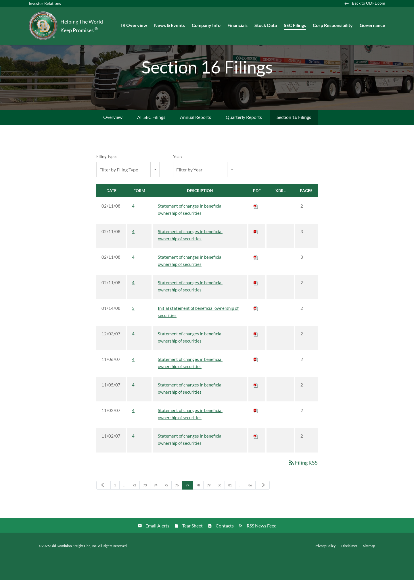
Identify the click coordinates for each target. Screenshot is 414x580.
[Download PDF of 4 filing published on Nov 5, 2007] (256, 405)
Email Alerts (157, 546)
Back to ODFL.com (368, 3)
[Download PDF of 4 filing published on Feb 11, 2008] (256, 226)
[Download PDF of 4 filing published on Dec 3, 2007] (256, 354)
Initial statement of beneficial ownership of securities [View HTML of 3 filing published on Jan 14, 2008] (198, 332)
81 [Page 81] (231, 507)
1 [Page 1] (117, 507)
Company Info (206, 25)
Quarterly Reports (244, 138)
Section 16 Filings (294, 138)
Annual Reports (195, 138)
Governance (372, 25)
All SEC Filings (151, 138)
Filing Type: (106, 177)
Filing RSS (303, 483)
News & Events (169, 25)
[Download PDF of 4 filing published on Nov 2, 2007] (256, 431)
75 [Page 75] (167, 507)
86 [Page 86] (251, 507)
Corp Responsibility (333, 25)
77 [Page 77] (189, 507)
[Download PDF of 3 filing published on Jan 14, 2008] (256, 329)
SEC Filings (295, 25)
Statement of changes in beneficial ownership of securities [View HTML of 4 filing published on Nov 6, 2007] (190, 384)
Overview (112, 138)
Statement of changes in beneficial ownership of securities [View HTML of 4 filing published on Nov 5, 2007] (190, 409)
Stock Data (265, 25)
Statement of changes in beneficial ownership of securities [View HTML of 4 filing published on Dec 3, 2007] (190, 358)
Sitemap (369, 567)
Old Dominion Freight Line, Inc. (73, 566)
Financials (237, 25)
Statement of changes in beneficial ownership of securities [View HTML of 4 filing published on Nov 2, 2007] (190, 435)
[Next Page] (262, 506)
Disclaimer (349, 567)
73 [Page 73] (146, 507)
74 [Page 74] (157, 507)
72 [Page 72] (135, 507)
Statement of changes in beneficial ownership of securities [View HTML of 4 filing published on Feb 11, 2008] (190, 230)
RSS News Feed (262, 546)
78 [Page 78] (199, 507)
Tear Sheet (192, 546)
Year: (177, 177)
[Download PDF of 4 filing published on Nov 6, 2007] (256, 380)
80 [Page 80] (221, 507)
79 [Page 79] (210, 507)
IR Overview (134, 25)
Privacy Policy (325, 567)
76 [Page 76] (178, 507)
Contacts (225, 546)
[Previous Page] (103, 506)
